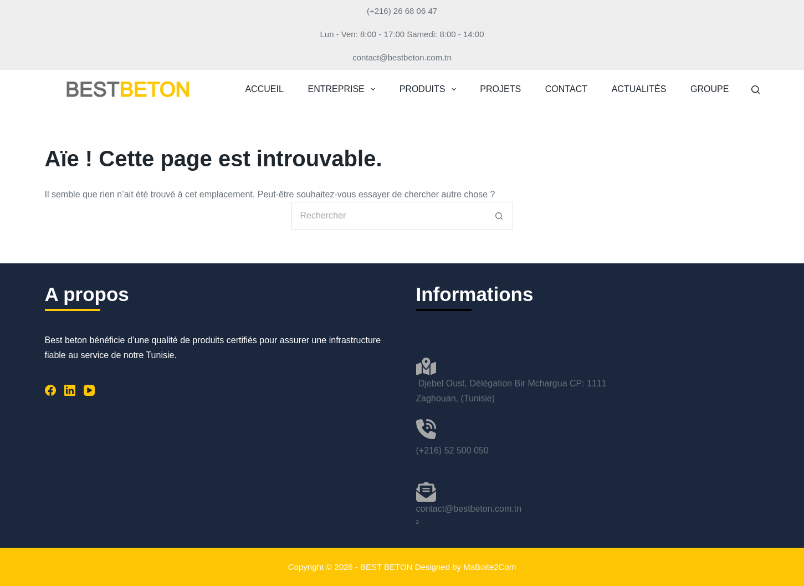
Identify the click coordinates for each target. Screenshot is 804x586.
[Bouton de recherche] (499, 216)
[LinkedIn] (69, 390)
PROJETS (500, 89)
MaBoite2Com (489, 567)
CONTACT (566, 89)
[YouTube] (89, 390)
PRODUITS (430, 89)
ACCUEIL (264, 89)
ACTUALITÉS (639, 89)
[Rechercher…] (388, 216)
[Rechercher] (755, 89)
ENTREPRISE (344, 89)
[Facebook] (50, 390)
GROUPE (709, 89)
